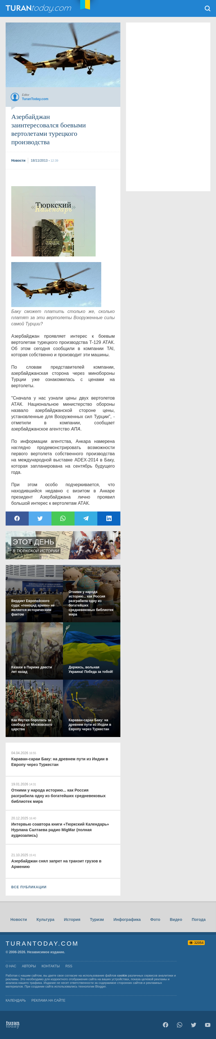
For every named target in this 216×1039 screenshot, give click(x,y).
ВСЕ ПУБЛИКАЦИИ (29, 887)
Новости (18, 919)
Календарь (16, 1000)
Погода (199, 919)
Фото (155, 919)
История (72, 919)
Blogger (100, 986)
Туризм (97, 919)
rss (68, 966)
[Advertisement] (53, 221)
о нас (11, 966)
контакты (51, 966)
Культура (46, 919)
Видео (176, 919)
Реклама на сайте (49, 1000)
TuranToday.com (39, 8)
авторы (29, 966)
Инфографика (127, 919)
